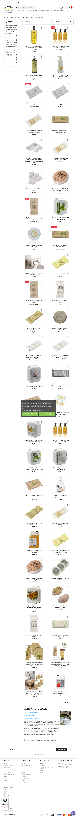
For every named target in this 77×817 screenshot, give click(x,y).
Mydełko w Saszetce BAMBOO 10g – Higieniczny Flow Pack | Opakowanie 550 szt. (34, 357)
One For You (6, 795)
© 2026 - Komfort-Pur (9, 814)
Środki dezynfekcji (10, 52)
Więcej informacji (26, 410)
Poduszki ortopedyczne (11, 50)
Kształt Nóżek (7, 767)
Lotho (5, 789)
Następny (68, 703)
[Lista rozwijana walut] (72, 1)
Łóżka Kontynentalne (47, 10)
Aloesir (5, 780)
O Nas (23, 767)
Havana (5, 785)
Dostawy (24, 763)
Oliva (5, 793)
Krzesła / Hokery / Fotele (12, 57)
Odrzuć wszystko (30, 414)
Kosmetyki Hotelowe (13, 10)
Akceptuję (47, 414)
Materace (8, 40)
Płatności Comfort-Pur (27, 769)
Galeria (5, 763)
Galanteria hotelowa (11, 31)
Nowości (8, 13)
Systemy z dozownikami (11, 29)
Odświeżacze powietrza (11, 44)
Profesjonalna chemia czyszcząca (11, 47)
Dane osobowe (43, 763)
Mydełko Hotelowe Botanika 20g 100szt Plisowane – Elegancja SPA (60, 190)
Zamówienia (42, 765)
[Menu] (7, 798)
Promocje (61, 10)
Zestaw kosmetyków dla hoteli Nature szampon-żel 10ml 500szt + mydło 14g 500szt (34, 693)
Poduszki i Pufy (9, 38)
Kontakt (21, 2)
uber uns (24, 776)
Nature (5, 791)
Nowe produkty (7, 772)
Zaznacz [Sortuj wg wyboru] (64, 22)
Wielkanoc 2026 (10, 59)
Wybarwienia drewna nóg (9, 765)
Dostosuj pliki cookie (37, 410)
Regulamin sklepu (26, 765)
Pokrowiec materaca (8, 812)
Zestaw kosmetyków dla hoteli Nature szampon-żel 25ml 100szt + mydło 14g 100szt (60, 664)
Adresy (41, 770)
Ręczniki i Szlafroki (30, 10)
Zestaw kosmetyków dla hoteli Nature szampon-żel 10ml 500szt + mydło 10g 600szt (34, 664)
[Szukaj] (25, 7)
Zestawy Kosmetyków (11, 27)
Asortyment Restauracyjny (9, 55)
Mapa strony (24, 780)
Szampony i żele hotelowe (10, 797)
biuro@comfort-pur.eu (11, 2)
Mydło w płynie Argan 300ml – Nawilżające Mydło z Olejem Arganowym (34, 48)
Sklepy (5, 776)
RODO (23, 772)
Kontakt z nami (25, 778)
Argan (5, 782)
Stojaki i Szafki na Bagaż (12, 62)
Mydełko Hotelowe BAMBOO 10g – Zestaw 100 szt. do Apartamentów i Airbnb (60, 357)
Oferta (9, 22)
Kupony (41, 772)
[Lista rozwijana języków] (65, 1)
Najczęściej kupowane (9, 774)
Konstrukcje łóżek (8, 769)
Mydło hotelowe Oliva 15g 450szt (60, 273)
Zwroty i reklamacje (26, 770)
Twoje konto (44, 760)
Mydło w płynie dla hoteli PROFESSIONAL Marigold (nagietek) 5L (34, 607)
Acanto (5, 778)
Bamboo (5, 784)
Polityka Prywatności (26, 774)
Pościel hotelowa (10, 36)
